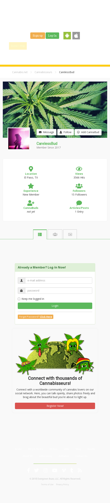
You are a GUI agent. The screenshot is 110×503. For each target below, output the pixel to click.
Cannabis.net (20, 72)
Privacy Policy (62, 484)
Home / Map (18, 45)
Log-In (52, 35)
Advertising (45, 455)
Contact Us (81, 455)
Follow (65, 132)
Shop (95, 45)
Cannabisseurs (43, 72)
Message (46, 132)
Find (35, 45)
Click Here (46, 316)
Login (55, 305)
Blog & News (52, 45)
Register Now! (55, 406)
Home (18, 448)
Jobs (83, 45)
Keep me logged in (31, 299)
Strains (70, 45)
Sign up (38, 35)
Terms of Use (47, 484)
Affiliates (64, 455)
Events (52, 55)
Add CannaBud (88, 132)
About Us (28, 455)
